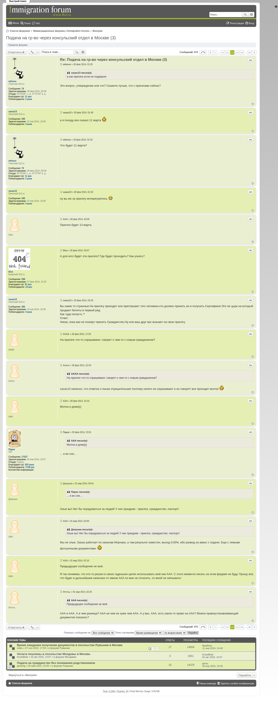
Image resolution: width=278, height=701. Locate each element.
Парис (11, 449)
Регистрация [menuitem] (237, 23)
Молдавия (70, 657)
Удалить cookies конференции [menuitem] (237, 683)
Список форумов (20, 31)
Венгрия (98, 31)
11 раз (28, 96)
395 (23, 119)
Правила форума (17, 45)
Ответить (15, 52)
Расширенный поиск (251, 14)
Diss (10, 272)
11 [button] (223, 52)
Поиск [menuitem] (27, 23)
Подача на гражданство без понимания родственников (56, 663)
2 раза (28, 99)
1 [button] (215, 52)
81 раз (28, 284)
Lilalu (20, 648)
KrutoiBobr (22, 657)
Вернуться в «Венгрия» (23, 675)
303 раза (29, 464)
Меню (16, 23)
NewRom (207, 645)
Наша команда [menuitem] (208, 683)
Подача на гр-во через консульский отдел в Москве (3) (61, 37)
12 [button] (227, 52)
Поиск (245, 14)
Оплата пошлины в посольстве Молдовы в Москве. (54, 654)
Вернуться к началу (253, 104)
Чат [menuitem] (38, 23)
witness (12, 81)
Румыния (65, 648)
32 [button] (249, 52)
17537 (25, 457)
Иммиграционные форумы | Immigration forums (61, 31)
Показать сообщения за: (89, 632)
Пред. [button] (210, 52)
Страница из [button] (203, 52)
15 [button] (242, 52)
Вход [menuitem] (251, 23)
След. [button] (254, 52)
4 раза (28, 124)
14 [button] (237, 52)
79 (23, 89)
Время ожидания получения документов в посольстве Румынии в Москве (69, 645)
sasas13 (12, 111)
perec (205, 663)
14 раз (28, 287)
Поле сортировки (138, 632)
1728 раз (30, 467)
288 (23, 279)
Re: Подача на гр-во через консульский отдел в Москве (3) (113, 60)
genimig (21, 666)
